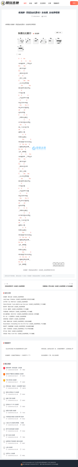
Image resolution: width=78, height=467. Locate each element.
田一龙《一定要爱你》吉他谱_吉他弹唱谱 (14, 316)
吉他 (30, 3)
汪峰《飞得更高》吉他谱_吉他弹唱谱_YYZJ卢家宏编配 (18, 328)
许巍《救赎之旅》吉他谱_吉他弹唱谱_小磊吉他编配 (17, 321)
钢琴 (36, 3)
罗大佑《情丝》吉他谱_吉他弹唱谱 (12, 331)
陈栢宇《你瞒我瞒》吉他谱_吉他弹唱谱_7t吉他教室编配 (18, 326)
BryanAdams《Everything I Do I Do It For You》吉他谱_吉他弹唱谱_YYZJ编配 (24, 323)
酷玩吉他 (18, 276)
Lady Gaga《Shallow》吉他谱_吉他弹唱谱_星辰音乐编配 (19, 299)
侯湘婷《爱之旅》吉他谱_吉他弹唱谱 (13, 297)
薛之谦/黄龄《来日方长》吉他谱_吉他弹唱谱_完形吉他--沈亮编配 (21, 314)
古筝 (49, 3)
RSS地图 (55, 464)
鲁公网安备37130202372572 (31, 464)
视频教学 (56, 3)
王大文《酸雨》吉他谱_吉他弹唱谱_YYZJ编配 (16, 309)
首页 (25, 3)
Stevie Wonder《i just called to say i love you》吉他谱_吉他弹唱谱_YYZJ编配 (24, 304)
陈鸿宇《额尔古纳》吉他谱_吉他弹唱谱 (14, 306)
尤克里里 (43, 3)
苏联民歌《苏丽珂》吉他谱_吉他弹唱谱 (14, 319)
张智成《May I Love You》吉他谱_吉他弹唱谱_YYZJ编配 (19, 333)
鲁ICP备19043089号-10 (46, 464)
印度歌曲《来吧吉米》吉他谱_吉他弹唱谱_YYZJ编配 (17, 311)
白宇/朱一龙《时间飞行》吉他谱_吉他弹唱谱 (15, 301)
